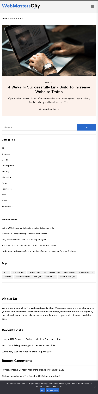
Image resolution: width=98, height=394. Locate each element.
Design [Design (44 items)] (34, 272)
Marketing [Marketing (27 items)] (86, 272)
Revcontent (8, 369)
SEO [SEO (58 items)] (38, 277)
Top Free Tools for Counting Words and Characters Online (29, 245)
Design (5, 159)
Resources (7, 189)
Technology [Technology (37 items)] (67, 277)
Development (8, 165)
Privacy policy (52, 390)
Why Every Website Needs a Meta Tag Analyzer (24, 239)
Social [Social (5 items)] (50, 277)
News (4, 183)
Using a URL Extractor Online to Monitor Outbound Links (28, 228)
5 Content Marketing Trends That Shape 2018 (40, 369)
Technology (7, 206)
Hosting (5, 171)
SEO (4, 194)
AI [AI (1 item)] (6, 272)
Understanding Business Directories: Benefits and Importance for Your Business (39, 251)
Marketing (49, 82)
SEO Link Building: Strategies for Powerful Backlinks (26, 233)
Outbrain (6, 376)
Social (5, 200)
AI (3, 148)
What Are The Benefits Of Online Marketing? (37, 376)
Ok (42, 390)
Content (6, 154)
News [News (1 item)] (7, 277)
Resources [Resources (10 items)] (23, 277)
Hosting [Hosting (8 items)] (69, 272)
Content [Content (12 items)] (18, 272)
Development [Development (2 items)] (52, 272)
